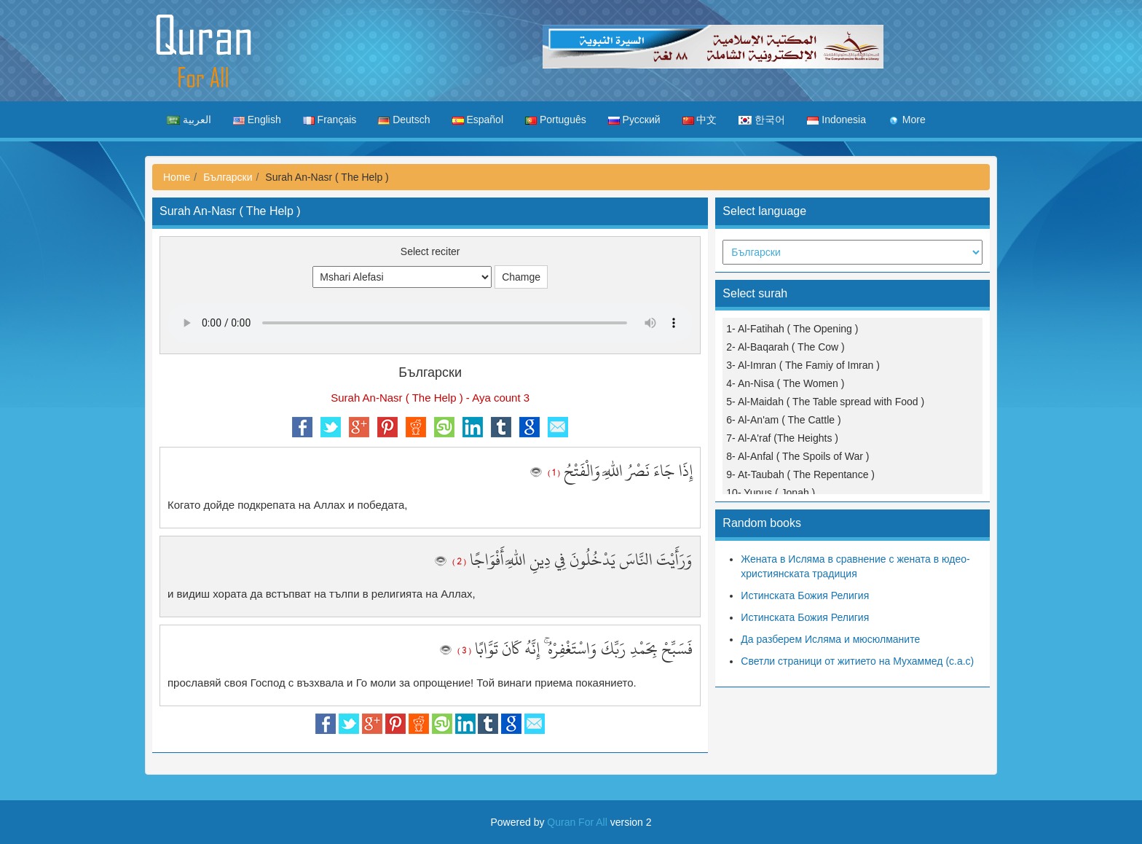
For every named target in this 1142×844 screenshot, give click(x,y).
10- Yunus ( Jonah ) (770, 493)
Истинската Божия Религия (805, 595)
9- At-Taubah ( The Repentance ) (800, 474)
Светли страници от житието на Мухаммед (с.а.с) (857, 661)
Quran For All (577, 822)
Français (330, 119)
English (257, 119)
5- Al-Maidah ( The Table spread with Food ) (825, 401)
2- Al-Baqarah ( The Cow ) (785, 347)
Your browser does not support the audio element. (430, 323)
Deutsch (404, 119)
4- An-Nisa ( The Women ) (785, 383)
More (907, 119)
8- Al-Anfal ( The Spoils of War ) (797, 456)
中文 (699, 119)
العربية (189, 119)
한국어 (762, 119)
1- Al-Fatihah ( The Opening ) (792, 329)
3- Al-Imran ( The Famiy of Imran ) (803, 365)
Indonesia (836, 119)
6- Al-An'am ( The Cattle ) (783, 420)
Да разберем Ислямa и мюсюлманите (830, 639)
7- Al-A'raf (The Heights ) (782, 438)
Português (555, 119)
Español (477, 119)
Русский (634, 119)
